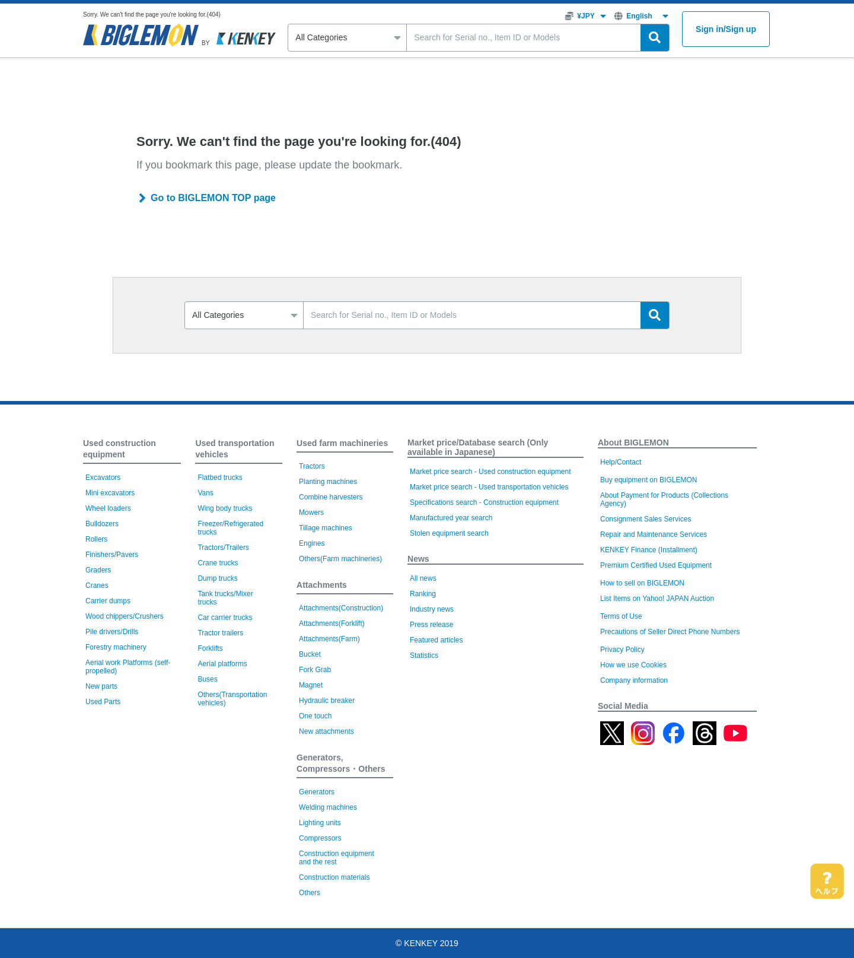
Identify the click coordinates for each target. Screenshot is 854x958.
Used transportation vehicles (234, 448)
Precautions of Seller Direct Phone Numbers (670, 632)
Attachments (322, 585)
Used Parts (102, 702)
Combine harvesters (330, 497)
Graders (98, 570)
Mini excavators (110, 493)
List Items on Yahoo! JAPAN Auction (657, 598)
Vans (205, 493)
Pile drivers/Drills (111, 632)
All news (423, 578)
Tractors (312, 466)
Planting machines (328, 482)
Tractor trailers (220, 633)
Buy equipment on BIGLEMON (648, 480)
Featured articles (436, 640)
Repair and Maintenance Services (653, 534)
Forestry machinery (115, 647)
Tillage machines (325, 528)
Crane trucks (217, 563)
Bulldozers (102, 524)
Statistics (424, 655)
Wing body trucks (224, 508)
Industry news (432, 609)
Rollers (96, 539)
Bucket (310, 654)
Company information (634, 680)
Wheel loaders (108, 508)
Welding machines (328, 807)
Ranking (423, 594)
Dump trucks (217, 578)
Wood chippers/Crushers (124, 616)
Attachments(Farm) (329, 639)
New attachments (326, 731)
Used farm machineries (342, 443)
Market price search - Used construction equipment (490, 471)
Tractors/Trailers (222, 547)
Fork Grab (315, 670)
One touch (315, 716)
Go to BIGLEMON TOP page (213, 198)
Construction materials (334, 877)
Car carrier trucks (224, 617)
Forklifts (209, 648)
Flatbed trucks (219, 477)
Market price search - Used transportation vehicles (489, 487)
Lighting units (320, 823)
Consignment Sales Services (645, 519)
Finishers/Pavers (111, 554)
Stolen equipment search (449, 533)
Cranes (97, 585)
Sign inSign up (726, 29)
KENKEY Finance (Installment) (648, 550)
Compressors (320, 838)
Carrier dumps (107, 601)
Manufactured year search (451, 518)
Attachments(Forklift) (332, 623)
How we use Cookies (633, 665)
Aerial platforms (222, 664)
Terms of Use (621, 616)
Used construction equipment (119, 448)
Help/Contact (620, 462)
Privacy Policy (622, 649)
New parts (101, 686)
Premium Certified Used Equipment (656, 565)
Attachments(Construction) (341, 608)
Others (309, 893)
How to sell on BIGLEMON (642, 583)
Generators (316, 792)
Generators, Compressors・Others (341, 763)
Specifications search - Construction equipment (484, 502)
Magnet (311, 685)
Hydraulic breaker (327, 700)
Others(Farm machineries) (340, 559)
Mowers (311, 512)
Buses (207, 679)
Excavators (102, 477)
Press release (431, 624)
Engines (311, 543)
